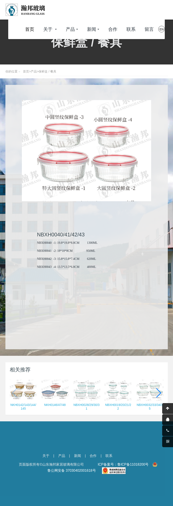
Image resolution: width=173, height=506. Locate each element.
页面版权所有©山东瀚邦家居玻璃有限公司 (51, 464)
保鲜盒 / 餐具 (47, 71)
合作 (93, 456)
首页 (29, 29)
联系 (108, 456)
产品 (34, 71)
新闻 (77, 456)
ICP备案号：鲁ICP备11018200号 (123, 464)
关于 (45, 456)
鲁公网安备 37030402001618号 (71, 470)
